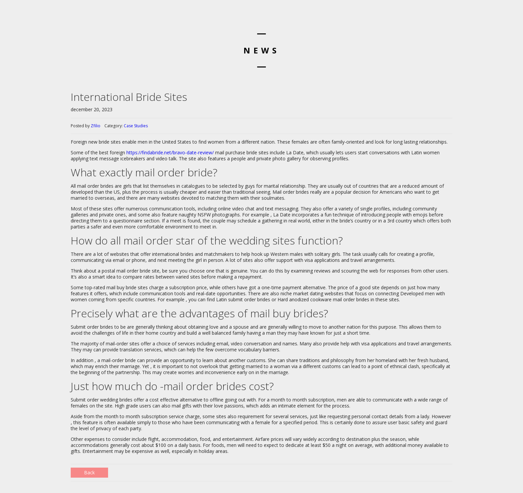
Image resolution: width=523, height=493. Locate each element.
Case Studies (136, 126)
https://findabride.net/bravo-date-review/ (170, 152)
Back (89, 472)
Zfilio (95, 126)
